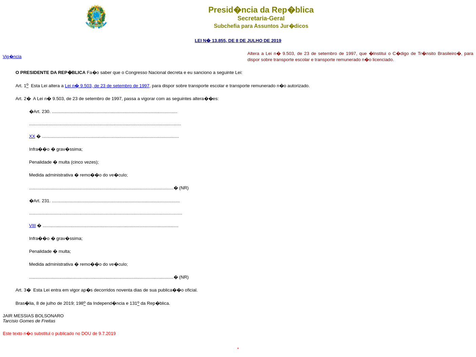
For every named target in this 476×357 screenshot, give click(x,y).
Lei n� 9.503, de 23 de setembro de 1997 (107, 85)
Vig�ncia (12, 56)
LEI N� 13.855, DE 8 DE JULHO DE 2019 (238, 40)
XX (32, 136)
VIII (32, 225)
